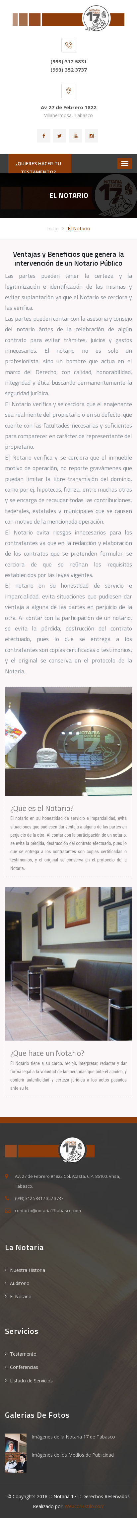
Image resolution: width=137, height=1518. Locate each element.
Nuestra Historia (27, 1270)
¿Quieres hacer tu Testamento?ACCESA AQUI (38, 172)
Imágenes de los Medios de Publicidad (73, 1455)
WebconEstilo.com (84, 1506)
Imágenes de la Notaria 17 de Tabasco (73, 1437)
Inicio (53, 228)
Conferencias (24, 1367)
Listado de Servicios (31, 1380)
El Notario (79, 228)
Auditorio (20, 1283)
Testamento (23, 1354)
